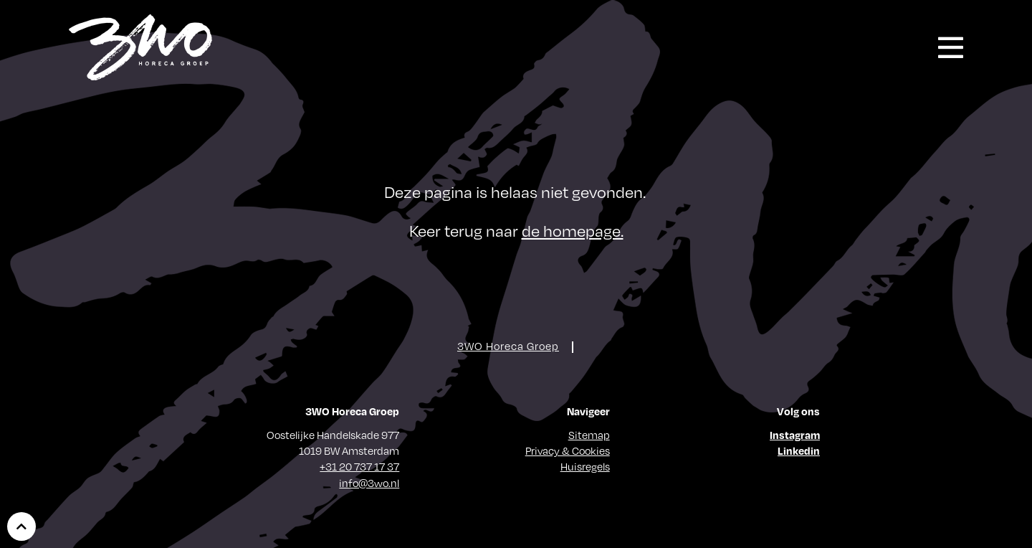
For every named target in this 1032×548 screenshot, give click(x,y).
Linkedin (799, 450)
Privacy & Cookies (567, 450)
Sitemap (589, 434)
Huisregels (585, 466)
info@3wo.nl (369, 483)
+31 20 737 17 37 (359, 466)
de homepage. (573, 230)
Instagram (795, 434)
